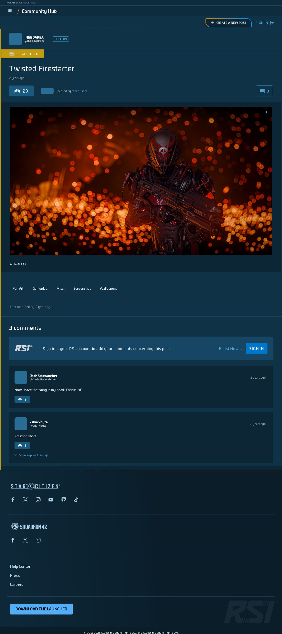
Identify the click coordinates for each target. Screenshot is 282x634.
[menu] (10, 10)
